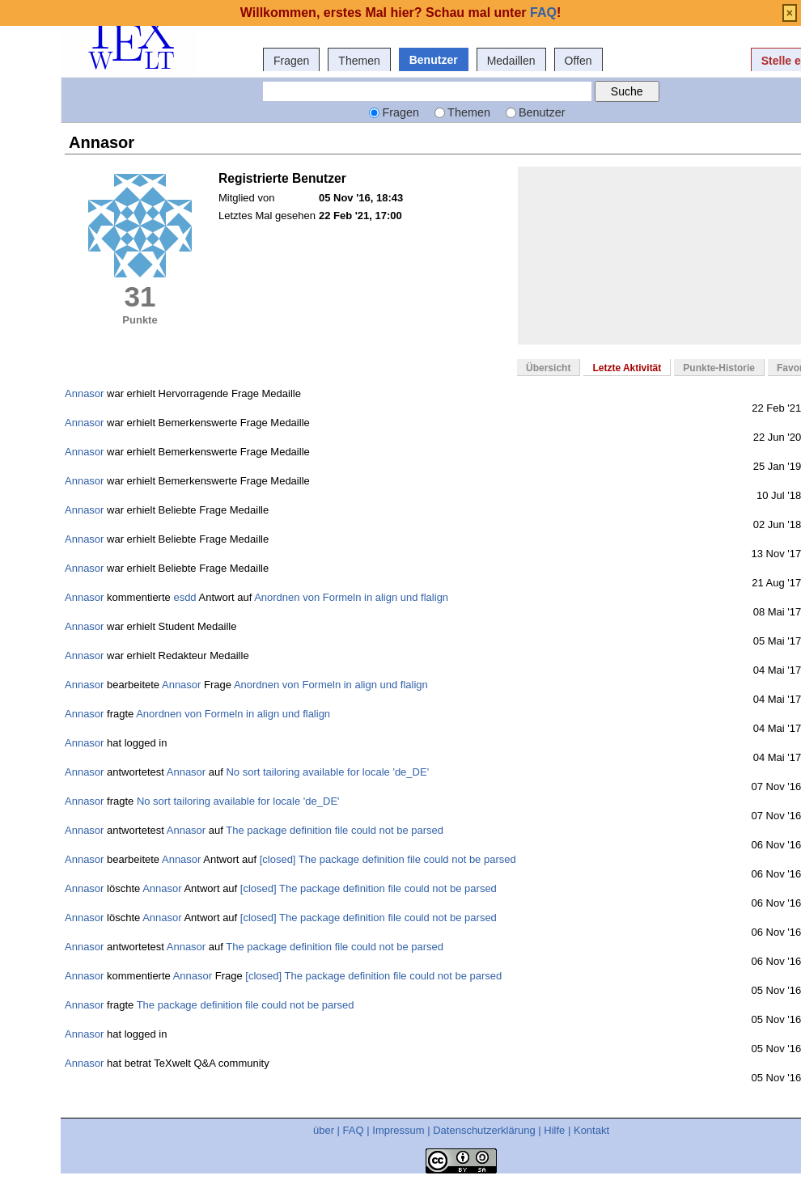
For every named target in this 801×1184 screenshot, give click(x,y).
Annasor (84, 393)
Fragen (291, 60)
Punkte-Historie (719, 368)
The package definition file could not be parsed (334, 830)
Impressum (398, 1130)
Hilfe (554, 1130)
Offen (578, 60)
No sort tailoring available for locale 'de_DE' (327, 772)
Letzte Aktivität (626, 368)
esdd (184, 597)
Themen (358, 60)
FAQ (353, 1130)
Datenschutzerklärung (484, 1130)
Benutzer (433, 59)
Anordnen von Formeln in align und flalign (351, 597)
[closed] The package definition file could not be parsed (388, 859)
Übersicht (548, 368)
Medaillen (511, 60)
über (323, 1130)
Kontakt (591, 1130)
